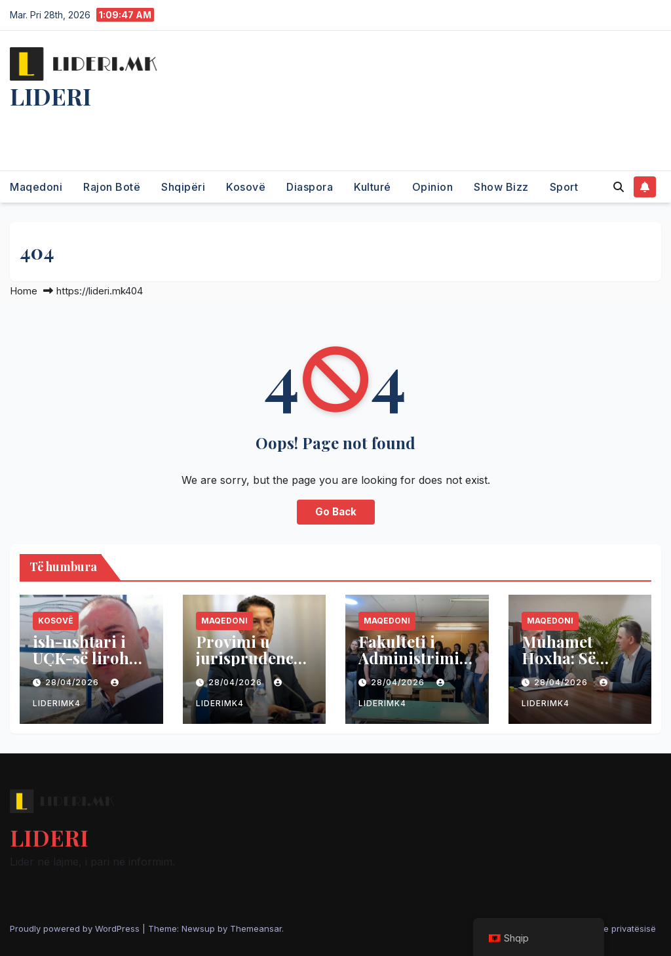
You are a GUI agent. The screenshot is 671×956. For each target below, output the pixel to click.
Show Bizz (501, 186)
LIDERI (50, 95)
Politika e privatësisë (614, 928)
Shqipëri (183, 186)
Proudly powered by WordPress (76, 928)
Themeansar (256, 928)
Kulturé (372, 186)
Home (23, 291)
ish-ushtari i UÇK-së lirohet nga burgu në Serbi (88, 666)
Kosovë (245, 186)
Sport (564, 186)
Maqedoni (36, 186)
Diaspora (309, 186)
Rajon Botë (111, 186)
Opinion (432, 186)
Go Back (335, 512)
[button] (618, 186)
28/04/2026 (73, 682)
